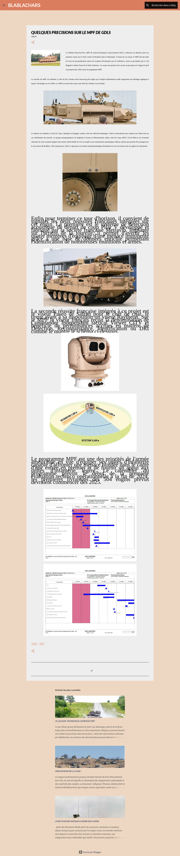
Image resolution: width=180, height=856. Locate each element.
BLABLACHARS (24, 5)
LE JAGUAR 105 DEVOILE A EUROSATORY (75, 721)
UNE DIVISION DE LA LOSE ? (68, 771)
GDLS (34, 644)
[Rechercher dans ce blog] (162, 5)
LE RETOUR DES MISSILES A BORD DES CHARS (77, 821)
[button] (33, 42)
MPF (41, 644)
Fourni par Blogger (90, 852)
